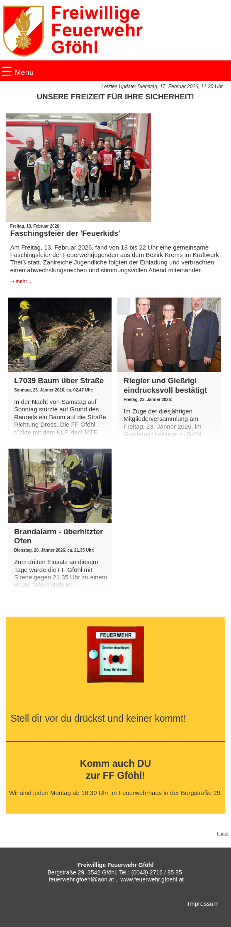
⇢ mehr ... (21, 281)
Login (222, 833)
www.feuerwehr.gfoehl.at (152, 879)
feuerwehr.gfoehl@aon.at (81, 879)
